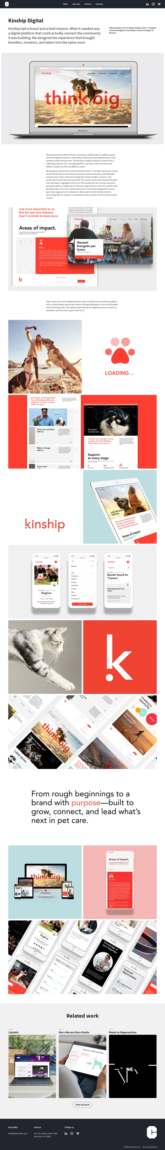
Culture (88, 4)
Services (76, 4)
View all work (82, 1104)
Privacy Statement (150, 1147)
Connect (99, 4)
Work (65, 4)
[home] (6, 4)
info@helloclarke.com (17, 1133)
